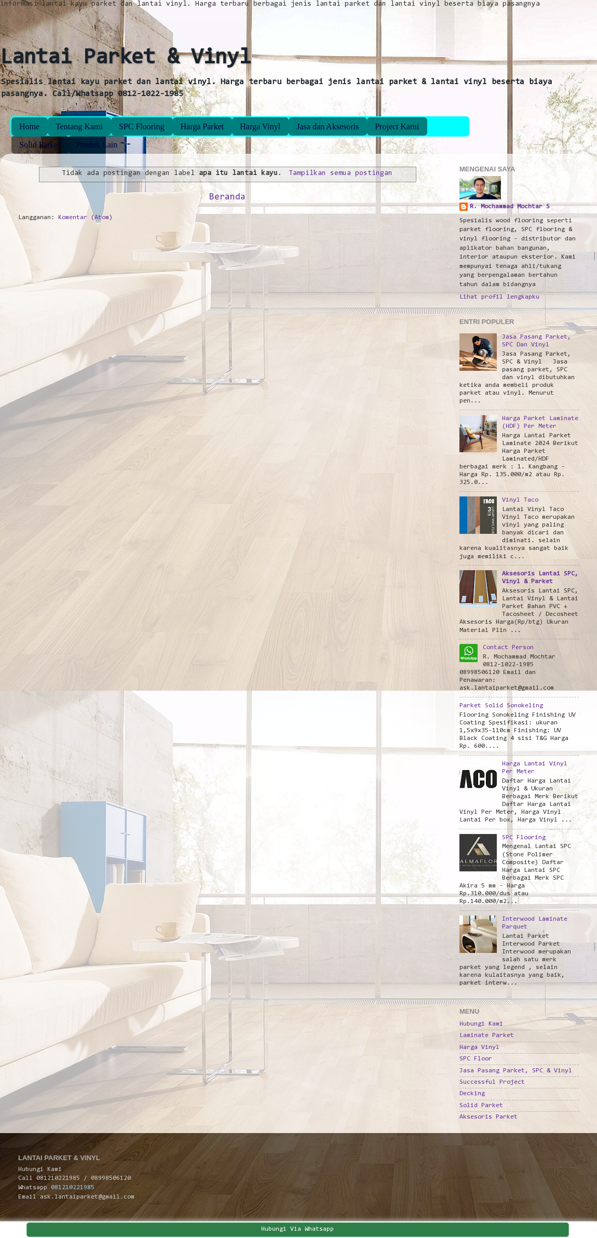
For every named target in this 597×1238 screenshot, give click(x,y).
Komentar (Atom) (85, 217)
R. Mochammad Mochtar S (510, 207)
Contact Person (508, 647)
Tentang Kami (79, 126)
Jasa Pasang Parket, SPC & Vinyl (515, 1071)
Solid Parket (39, 144)
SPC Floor (475, 1059)
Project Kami (397, 126)
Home (29, 126)
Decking (472, 1094)
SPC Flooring (142, 126)
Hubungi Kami (481, 1024)
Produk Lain (97, 144)
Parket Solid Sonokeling (501, 706)
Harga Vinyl (260, 126)
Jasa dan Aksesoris (327, 126)
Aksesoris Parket (488, 1117)
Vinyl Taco (520, 500)
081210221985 (72, 1188)
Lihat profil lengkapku (499, 297)
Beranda (227, 197)
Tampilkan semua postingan (340, 173)
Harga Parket (202, 126)
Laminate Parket (486, 1035)
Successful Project (492, 1082)
